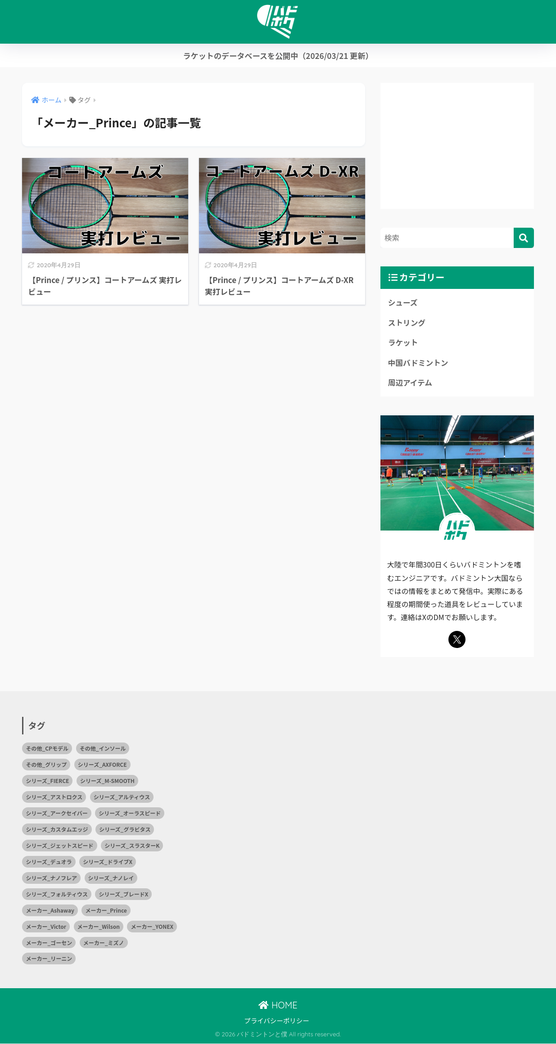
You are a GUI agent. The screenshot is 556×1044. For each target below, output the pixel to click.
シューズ (403, 302)
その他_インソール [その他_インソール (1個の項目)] (103, 748)
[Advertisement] (457, 146)
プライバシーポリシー (276, 1021)
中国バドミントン (418, 362)
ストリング (407, 322)
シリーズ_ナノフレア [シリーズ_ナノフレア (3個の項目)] (51, 878)
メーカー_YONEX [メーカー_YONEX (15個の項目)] (152, 927)
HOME (277, 1005)
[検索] (524, 238)
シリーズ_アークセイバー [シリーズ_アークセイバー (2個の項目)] (56, 813)
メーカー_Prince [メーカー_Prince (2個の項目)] (106, 910)
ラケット (403, 343)
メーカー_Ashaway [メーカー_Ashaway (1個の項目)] (50, 910)
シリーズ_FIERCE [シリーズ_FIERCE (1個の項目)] (47, 781)
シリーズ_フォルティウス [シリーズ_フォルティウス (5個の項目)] (57, 894)
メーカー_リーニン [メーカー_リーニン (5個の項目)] (49, 959)
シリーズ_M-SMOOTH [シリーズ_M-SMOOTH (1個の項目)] (107, 781)
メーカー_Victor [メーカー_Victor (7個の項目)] (46, 927)
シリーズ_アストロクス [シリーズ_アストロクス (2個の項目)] (54, 797)
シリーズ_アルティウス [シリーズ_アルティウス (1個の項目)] (122, 797)
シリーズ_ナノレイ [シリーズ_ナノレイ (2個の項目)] (111, 878)
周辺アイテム (410, 383)
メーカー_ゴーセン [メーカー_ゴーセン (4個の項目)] (49, 943)
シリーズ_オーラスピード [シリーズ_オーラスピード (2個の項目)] (130, 813)
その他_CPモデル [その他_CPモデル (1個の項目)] (47, 748)
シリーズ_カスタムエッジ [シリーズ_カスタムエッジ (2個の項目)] (57, 829)
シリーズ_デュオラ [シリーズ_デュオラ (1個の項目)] (49, 862)
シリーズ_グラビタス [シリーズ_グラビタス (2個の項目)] (124, 829)
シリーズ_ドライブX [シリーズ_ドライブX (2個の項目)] (107, 862)
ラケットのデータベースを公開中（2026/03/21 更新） (278, 55)
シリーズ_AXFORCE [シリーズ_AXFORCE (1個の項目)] (102, 765)
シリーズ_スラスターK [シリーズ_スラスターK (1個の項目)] (131, 846)
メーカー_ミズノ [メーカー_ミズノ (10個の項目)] (103, 943)
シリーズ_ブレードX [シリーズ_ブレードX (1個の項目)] (123, 894)
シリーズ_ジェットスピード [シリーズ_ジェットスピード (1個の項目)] (59, 846)
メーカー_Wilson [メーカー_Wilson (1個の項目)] (98, 927)
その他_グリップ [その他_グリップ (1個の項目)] (46, 765)
